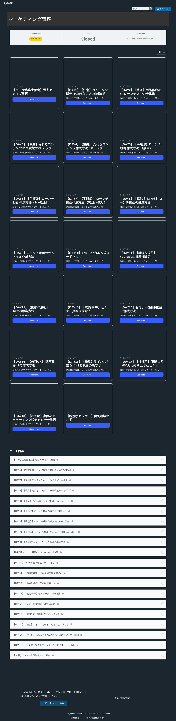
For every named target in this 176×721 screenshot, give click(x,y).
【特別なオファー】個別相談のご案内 (87, 417)
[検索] (150, 8)
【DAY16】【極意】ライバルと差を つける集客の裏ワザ (88, 363)
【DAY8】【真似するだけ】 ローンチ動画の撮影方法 (141, 200)
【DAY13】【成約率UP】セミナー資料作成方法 (86, 309)
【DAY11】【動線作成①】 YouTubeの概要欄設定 (138, 254)
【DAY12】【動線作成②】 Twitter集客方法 (31, 309)
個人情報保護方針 (95, 717)
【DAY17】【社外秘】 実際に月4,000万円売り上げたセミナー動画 (141, 363)
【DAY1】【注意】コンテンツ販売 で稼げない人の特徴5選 (87, 91)
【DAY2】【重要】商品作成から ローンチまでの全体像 (140, 91)
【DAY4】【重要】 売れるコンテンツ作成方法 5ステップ (87, 146)
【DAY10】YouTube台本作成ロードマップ (87, 254)
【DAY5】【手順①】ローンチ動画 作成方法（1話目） (140, 146)
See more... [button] (34, 99)
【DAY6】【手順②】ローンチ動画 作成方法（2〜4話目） (33, 200)
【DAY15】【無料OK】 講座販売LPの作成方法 (34, 363)
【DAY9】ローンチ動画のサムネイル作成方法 (33, 254)
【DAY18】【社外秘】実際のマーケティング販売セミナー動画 (34, 417)
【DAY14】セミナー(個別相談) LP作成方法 (141, 309)
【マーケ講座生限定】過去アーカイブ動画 (34, 91)
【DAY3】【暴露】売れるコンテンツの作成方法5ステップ (33, 146)
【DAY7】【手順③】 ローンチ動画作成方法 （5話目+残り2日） (87, 200)
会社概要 (76, 717)
